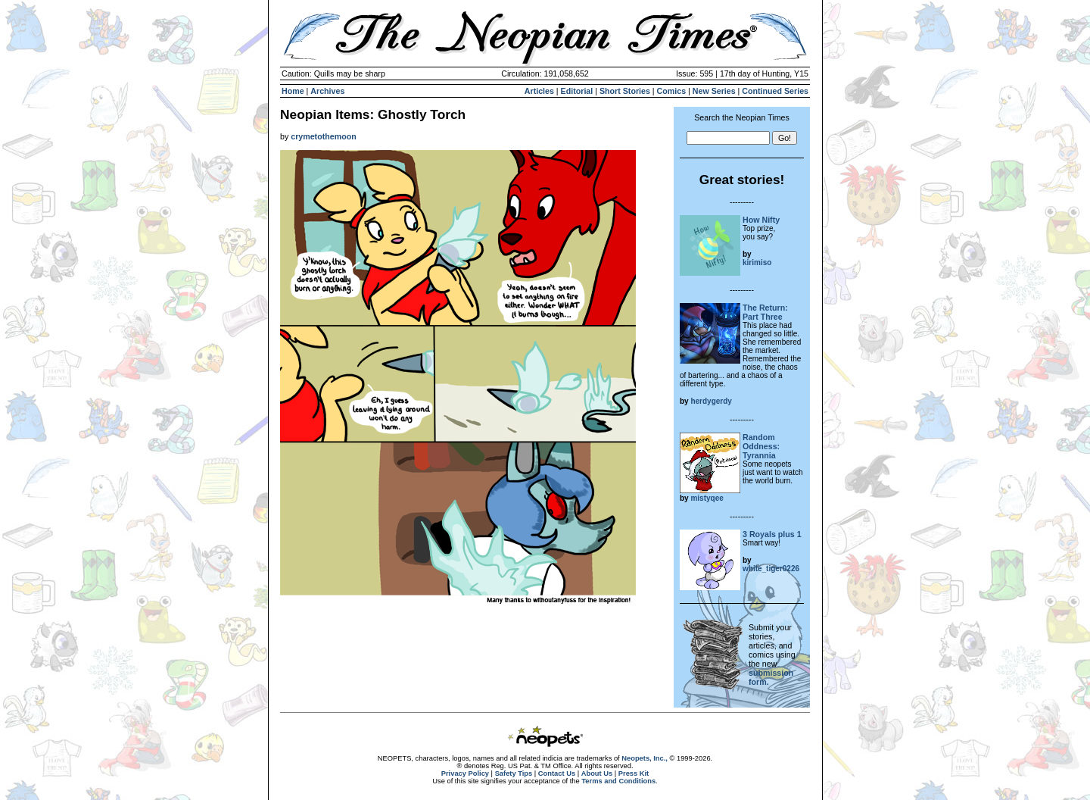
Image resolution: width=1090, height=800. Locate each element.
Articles (539, 90)
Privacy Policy (465, 773)
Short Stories (625, 90)
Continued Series (775, 90)
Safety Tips (514, 773)
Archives (327, 90)
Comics (672, 90)
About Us (596, 773)
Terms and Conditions (618, 781)
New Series (714, 90)
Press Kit (633, 773)
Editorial (577, 90)
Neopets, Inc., (644, 758)
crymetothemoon (323, 136)
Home (293, 90)
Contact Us (556, 773)
